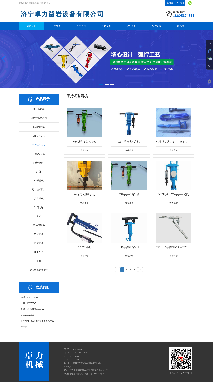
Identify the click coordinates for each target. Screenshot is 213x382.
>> (141, 269)
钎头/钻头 (39, 252)
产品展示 (81, 26)
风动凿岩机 (39, 127)
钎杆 (39, 261)
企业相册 (131, 26)
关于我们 (180, 3)
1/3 (135, 269)
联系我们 (170, 3)
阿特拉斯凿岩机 (39, 118)
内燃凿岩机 (39, 154)
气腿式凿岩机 (39, 136)
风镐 (39, 216)
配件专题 (156, 26)
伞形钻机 (39, 180)
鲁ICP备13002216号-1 (95, 374)
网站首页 (31, 26)
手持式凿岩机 (39, 145)
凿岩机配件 (39, 162)
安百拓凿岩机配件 (38, 270)
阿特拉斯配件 (39, 189)
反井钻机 (39, 198)
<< (118, 269)
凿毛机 (38, 171)
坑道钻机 (39, 243)
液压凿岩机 (39, 109)
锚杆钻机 (39, 234)
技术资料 (106, 26)
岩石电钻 (39, 207)
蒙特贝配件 (39, 225)
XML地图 (68, 367)
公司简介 (56, 26)
